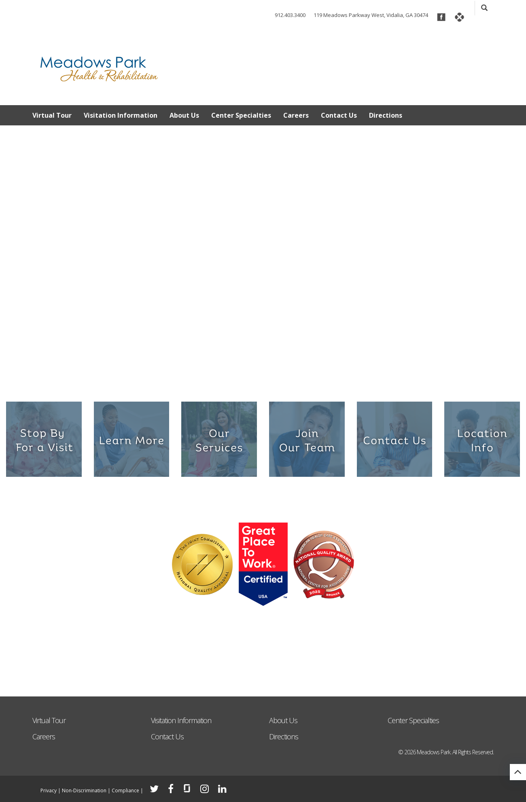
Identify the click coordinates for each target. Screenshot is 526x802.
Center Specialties (241, 115)
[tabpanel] (263, 258)
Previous (12, 245)
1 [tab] (224, 381)
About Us (184, 115)
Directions (385, 115)
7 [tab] (302, 381)
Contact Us (339, 115)
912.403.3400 (290, 15)
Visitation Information (120, 115)
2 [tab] (237, 381)
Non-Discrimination (84, 790)
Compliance (125, 790)
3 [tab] (250, 381)
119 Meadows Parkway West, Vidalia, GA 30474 (371, 15)
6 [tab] (289, 381)
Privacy (48, 790)
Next (514, 245)
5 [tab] (276, 381)
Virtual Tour (52, 115)
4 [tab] (263, 381)
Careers (296, 115)
